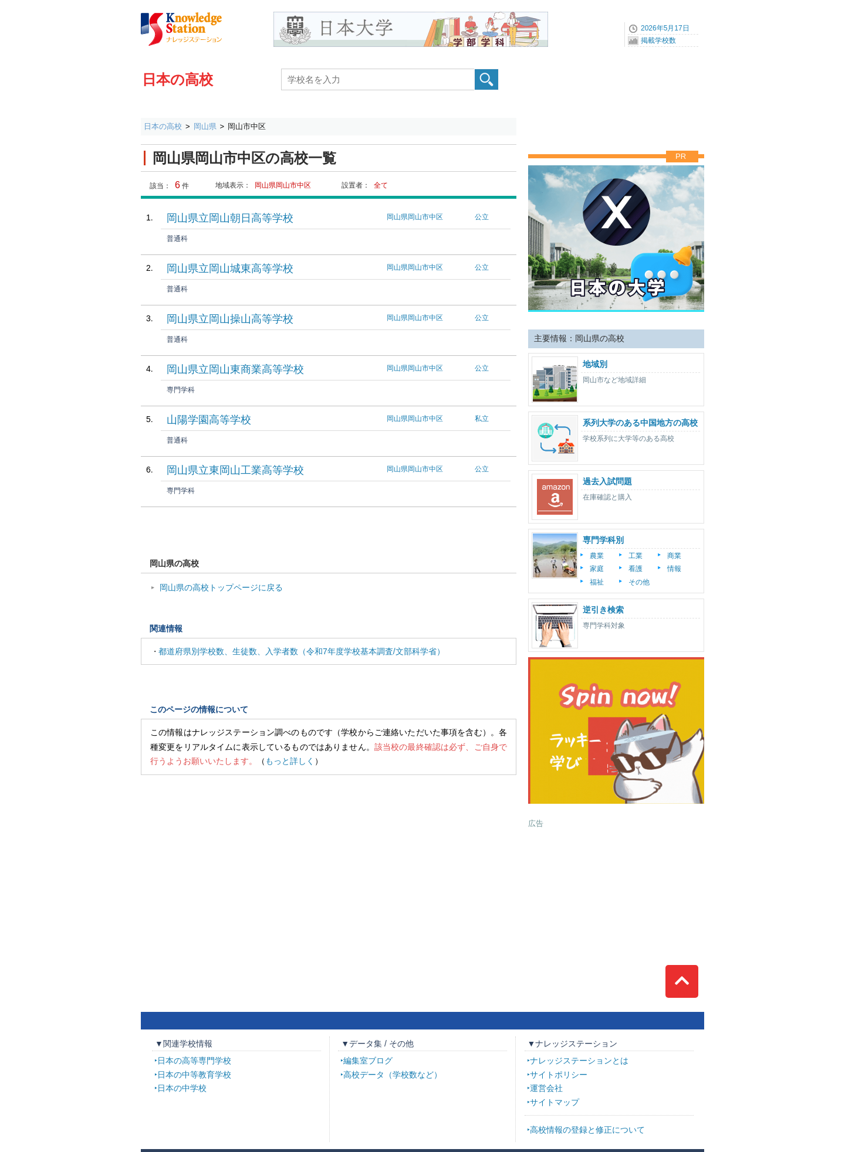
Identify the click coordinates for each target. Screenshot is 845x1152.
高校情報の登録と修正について (587, 1129)
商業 (674, 556)
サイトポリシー (558, 1074)
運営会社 (546, 1088)
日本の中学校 (182, 1088)
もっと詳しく (290, 761)
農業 (597, 556)
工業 (635, 556)
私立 (482, 418)
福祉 (597, 582)
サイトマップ (554, 1102)
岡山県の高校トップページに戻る (221, 587)
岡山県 (205, 126)
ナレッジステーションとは (579, 1060)
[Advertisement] (616, 902)
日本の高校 (177, 79)
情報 (674, 569)
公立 (482, 217)
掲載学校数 (658, 40)
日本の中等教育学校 (194, 1074)
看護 (635, 569)
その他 (639, 582)
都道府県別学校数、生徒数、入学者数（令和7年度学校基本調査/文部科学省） (301, 651)
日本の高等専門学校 (194, 1060)
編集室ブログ (368, 1060)
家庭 (597, 569)
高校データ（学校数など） (392, 1074)
